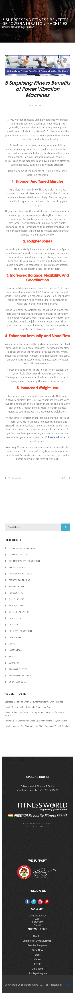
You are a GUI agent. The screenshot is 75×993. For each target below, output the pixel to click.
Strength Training (20, 675)
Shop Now (37, 950)
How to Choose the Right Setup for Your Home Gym (28, 707)
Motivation (15, 650)
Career (37, 959)
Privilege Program (37, 973)
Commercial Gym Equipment (24, 561)
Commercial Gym (18, 554)
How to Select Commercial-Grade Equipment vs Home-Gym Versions (36, 720)
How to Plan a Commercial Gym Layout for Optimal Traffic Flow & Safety (34, 714)
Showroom (37, 922)
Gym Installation (19, 612)
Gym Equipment (17, 605)
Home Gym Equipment (20, 631)
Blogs (38, 955)
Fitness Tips (16, 592)
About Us (37, 936)
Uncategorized (17, 682)
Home (5, 27)
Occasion (14, 662)
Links (12, 643)
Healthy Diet (16, 624)
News (12, 656)
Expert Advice (17, 567)
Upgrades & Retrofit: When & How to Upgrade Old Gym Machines (34, 701)
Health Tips (15, 618)
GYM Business (16, 599)
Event (37, 918)
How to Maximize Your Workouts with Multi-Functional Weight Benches (37, 726)
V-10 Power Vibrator (53, 437)
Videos (37, 925)
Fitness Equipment (22, 27)
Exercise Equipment (37, 945)
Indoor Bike (16, 637)
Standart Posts (18, 669)
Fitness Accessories (20, 573)
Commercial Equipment (22, 548)
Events (37, 964)
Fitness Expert (17, 586)
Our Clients (37, 968)
